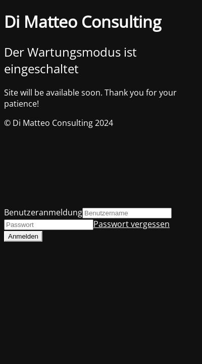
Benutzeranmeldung (43, 212)
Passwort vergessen (131, 224)
